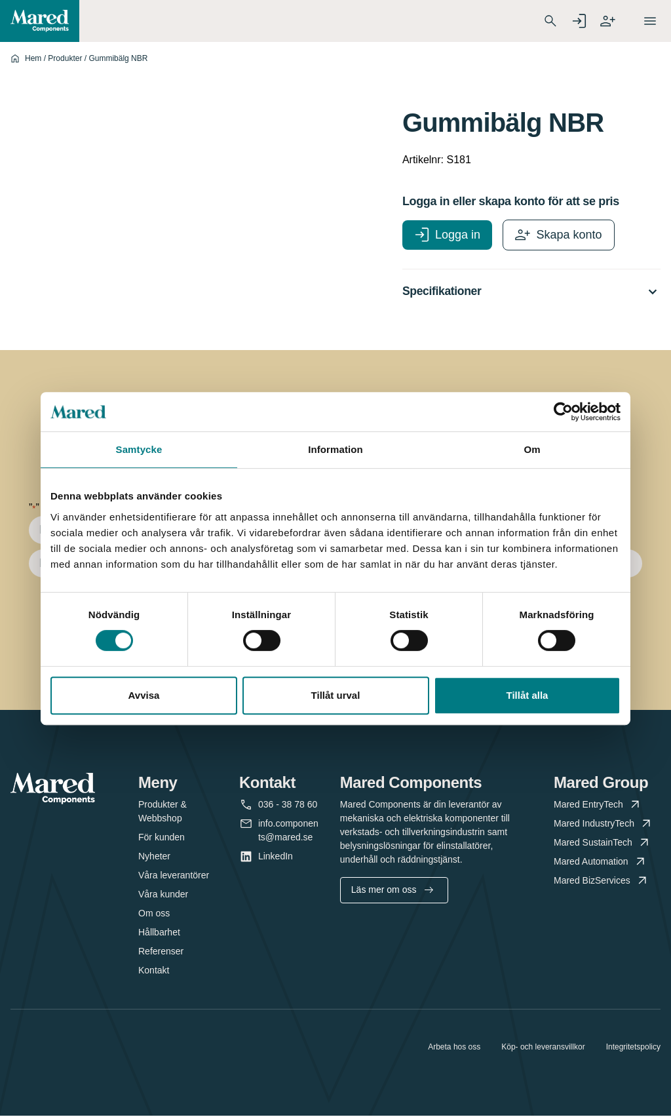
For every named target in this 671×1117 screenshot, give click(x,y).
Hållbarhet (159, 933)
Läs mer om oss (392, 891)
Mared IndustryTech (603, 825)
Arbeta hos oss (454, 1048)
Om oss (154, 914)
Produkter (65, 58)
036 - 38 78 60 (287, 806)
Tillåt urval (335, 695)
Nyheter (154, 857)
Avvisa (144, 695)
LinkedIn (275, 858)
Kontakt (153, 971)
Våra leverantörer (173, 876)
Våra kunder (163, 895)
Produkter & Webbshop (162, 812)
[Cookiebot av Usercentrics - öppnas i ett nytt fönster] (563, 411)
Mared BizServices (601, 882)
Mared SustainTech (602, 844)
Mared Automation (600, 863)
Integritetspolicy (633, 1048)
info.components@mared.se (288, 831)
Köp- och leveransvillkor (543, 1048)
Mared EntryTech (598, 806)
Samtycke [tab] (139, 449)
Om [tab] (532, 449)
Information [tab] (335, 449)
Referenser (160, 952)
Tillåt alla (527, 695)
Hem (33, 58)
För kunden (161, 838)
